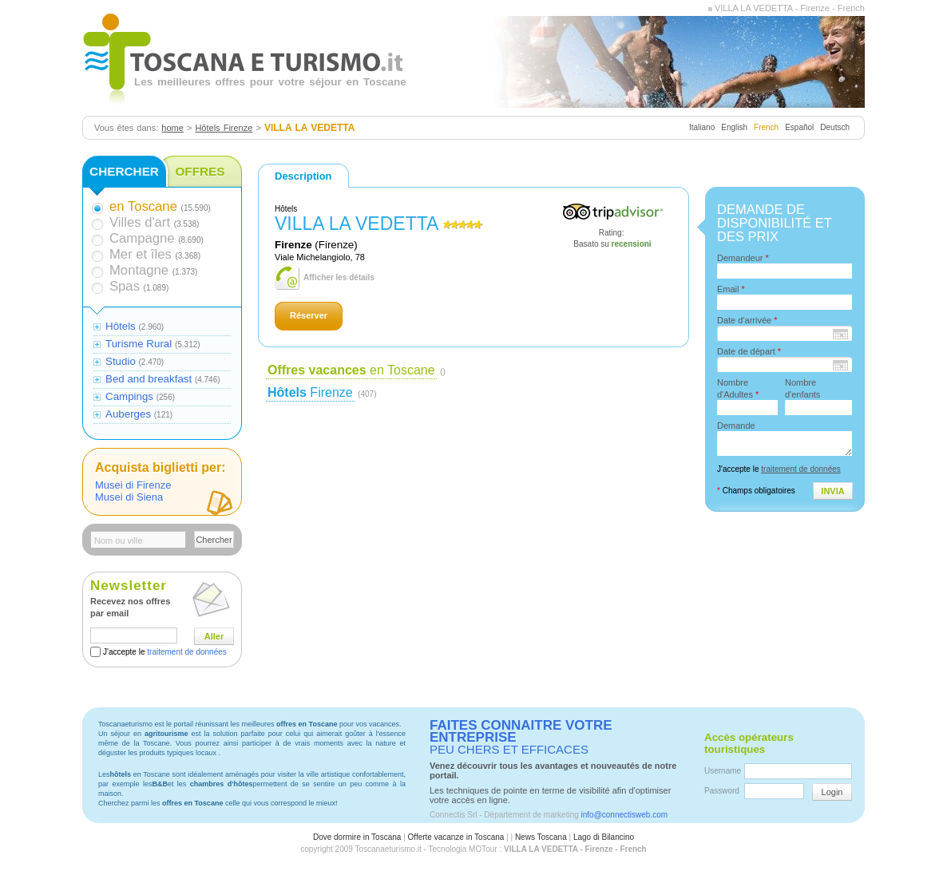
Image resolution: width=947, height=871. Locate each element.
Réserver (308, 315)
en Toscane (351, 370)
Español (799, 127)
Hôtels (120, 326)
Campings (129, 396)
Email (731, 289)
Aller (214, 636)
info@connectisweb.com (624, 814)
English (734, 127)
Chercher (214, 539)
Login (832, 792)
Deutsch (835, 127)
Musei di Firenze (133, 485)
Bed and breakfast (148, 379)
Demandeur (743, 258)
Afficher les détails (338, 277)
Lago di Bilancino (603, 837)
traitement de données (187, 651)
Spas (124, 286)
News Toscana (541, 837)
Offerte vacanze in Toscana (456, 837)
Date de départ (749, 351)
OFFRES (199, 171)
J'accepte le (165, 651)
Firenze (310, 392)
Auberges (128, 414)
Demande (736, 425)
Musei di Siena (129, 497)
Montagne (138, 270)
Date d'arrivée (747, 320)
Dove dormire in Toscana (357, 837)
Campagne (141, 238)
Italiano (702, 127)
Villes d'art (139, 222)
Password (721, 790)
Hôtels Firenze (223, 128)
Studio (120, 361)
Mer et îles (140, 254)
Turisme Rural (138, 344)
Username (722, 770)
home (172, 128)
